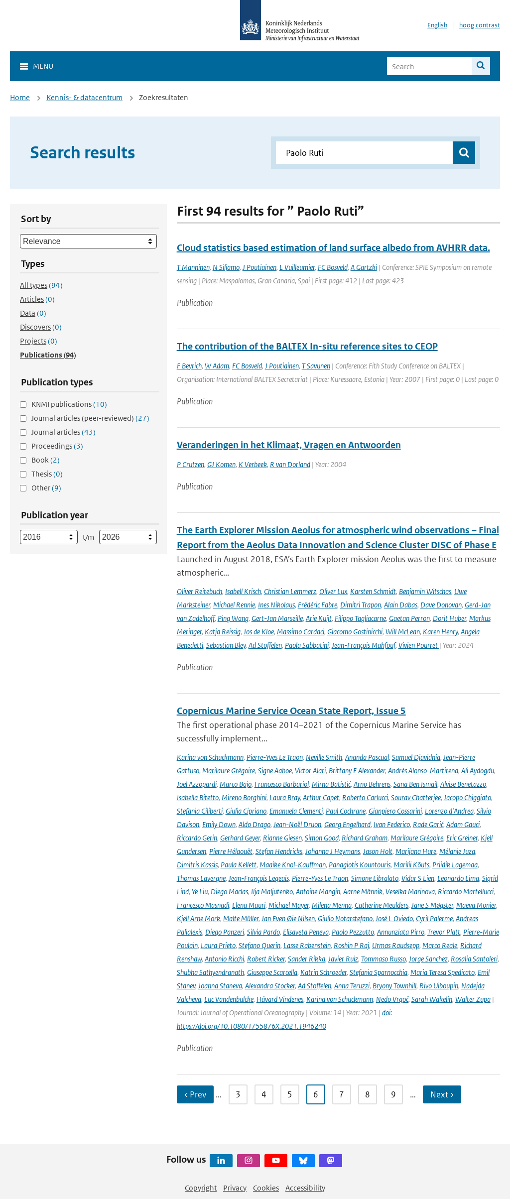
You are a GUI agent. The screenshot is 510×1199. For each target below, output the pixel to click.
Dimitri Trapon (360, 604)
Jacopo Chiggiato (467, 797)
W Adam (217, 365)
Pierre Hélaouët (231, 851)
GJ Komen (221, 464)
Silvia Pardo (263, 932)
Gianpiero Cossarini (395, 811)
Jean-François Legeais (259, 878)
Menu (43, 66)
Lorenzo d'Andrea (449, 811)
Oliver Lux (333, 591)
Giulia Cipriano (246, 811)
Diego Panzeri (224, 932)
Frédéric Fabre (317, 604)
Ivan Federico (392, 824)
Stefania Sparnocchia (378, 972)
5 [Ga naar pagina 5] (289, 1094)
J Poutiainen (259, 267)
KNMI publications (69, 404)
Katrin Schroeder (323, 972)
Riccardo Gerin (197, 837)
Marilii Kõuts (411, 864)
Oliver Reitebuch (199, 591)
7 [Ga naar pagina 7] (341, 1094)
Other (46, 487)
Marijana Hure (415, 851)
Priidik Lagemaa (455, 864)
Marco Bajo (236, 784)
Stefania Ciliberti (200, 811)
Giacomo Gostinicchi (354, 631)
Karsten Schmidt (373, 591)
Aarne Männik (362, 891)
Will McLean (402, 631)
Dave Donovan (441, 604)
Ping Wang (233, 618)
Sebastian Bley (226, 645)
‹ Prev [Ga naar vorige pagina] (195, 1094)
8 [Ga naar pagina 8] (367, 1094)
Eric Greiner (462, 837)
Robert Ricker (266, 958)
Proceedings (57, 446)
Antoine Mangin (318, 891)
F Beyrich (189, 365)
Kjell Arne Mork (198, 918)
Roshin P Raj (351, 945)
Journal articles (63, 432)
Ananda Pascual (367, 757)
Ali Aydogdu (477, 770)
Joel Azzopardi (197, 784)
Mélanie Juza (457, 851)
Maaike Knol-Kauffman (292, 864)
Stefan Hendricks (278, 851)
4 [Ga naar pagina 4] (263, 1094)
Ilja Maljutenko (272, 891)
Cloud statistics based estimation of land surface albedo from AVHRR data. (333, 247)
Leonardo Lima (458, 878)
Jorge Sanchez (428, 958)
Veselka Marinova (410, 891)
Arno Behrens (372, 784)
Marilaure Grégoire (228, 770)
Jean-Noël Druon (297, 824)
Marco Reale (439, 945)
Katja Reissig (223, 631)
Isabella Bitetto (198, 797)
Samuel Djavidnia (416, 757)
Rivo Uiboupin (438, 985)
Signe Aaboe (275, 770)
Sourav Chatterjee (416, 797)
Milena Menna (332, 905)
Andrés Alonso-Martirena (423, 770)
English (437, 25)
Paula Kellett (238, 864)
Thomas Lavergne (201, 878)
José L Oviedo (394, 918)
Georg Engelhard (347, 824)
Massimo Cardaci (300, 631)
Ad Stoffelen (265, 645)
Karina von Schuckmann (210, 757)
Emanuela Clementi (296, 811)
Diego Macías (229, 891)
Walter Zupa (473, 999)
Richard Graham (364, 837)
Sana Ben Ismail (415, 784)
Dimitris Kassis (197, 864)
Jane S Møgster (432, 905)
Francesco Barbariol (282, 784)
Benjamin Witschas (425, 591)
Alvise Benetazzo (463, 784)
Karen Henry (440, 631)
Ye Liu (200, 891)
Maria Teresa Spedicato (442, 972)
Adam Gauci (463, 824)
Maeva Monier (476, 905)
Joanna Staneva (220, 985)
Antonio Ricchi (224, 958)
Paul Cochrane (346, 811)
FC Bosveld (333, 267)
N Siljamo (226, 267)
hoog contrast (479, 25)
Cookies (266, 1188)
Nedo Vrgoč (392, 999)
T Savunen (316, 365)
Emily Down (219, 824)
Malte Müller (240, 918)
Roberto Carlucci (365, 797)
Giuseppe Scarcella (272, 972)
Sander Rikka (306, 958)
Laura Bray (284, 797)
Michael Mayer (288, 905)
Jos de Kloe (259, 631)
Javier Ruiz (343, 958)
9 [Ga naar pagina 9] (393, 1094)
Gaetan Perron (409, 618)
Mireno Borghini (244, 797)
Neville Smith (324, 757)
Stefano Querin (259, 945)
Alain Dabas (400, 604)
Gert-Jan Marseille (277, 618)
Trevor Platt (443, 932)
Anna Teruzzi (352, 985)
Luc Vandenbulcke (229, 999)
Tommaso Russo (383, 958)
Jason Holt (377, 851)
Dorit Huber (449, 618)
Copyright (201, 1188)
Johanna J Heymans (332, 851)
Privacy (235, 1188)
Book (45, 460)
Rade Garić (428, 824)
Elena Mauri (248, 905)
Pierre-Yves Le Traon (275, 757)
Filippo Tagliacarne (360, 618)
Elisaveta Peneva (306, 932)
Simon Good (322, 837)
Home (20, 97)
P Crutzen (190, 464)
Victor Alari (310, 770)
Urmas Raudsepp (395, 945)
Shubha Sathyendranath (210, 972)
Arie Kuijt (319, 618)
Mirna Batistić (331, 784)
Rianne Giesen (282, 837)
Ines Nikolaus (276, 604)
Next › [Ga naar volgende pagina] (442, 1094)
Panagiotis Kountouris (359, 864)
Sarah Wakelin (431, 999)
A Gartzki (364, 267)
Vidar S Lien (417, 878)
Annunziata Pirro (400, 932)
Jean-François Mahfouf (363, 645)
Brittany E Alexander (357, 770)
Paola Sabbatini (307, 645)
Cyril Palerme (434, 918)
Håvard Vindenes (279, 999)
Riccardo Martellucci (466, 891)
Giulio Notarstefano (345, 918)
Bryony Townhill (394, 985)
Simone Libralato (374, 878)
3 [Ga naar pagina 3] (238, 1094)
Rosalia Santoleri (474, 958)
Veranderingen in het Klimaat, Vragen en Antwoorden (289, 445)
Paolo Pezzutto (353, 932)
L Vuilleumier (297, 267)
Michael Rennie (234, 604)
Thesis (47, 474)
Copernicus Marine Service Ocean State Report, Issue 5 (291, 711)
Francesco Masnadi (203, 905)
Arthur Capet (321, 797)
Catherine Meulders (381, 905)
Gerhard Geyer (240, 837)
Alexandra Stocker (270, 985)
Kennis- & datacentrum (84, 97)
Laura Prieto (218, 945)
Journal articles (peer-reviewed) (90, 418)
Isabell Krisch (243, 591)
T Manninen (193, 267)
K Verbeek (253, 464)
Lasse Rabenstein (307, 945)
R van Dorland (290, 464)
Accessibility (305, 1188)
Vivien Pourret (418, 645)
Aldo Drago (254, 824)
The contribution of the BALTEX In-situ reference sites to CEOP (307, 346)
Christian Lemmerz (290, 591)
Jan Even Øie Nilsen (288, 918)
